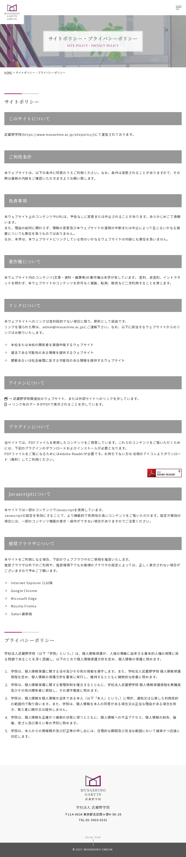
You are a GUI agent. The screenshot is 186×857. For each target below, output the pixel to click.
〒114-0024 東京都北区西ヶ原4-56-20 (93, 814)
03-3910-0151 (96, 820)
